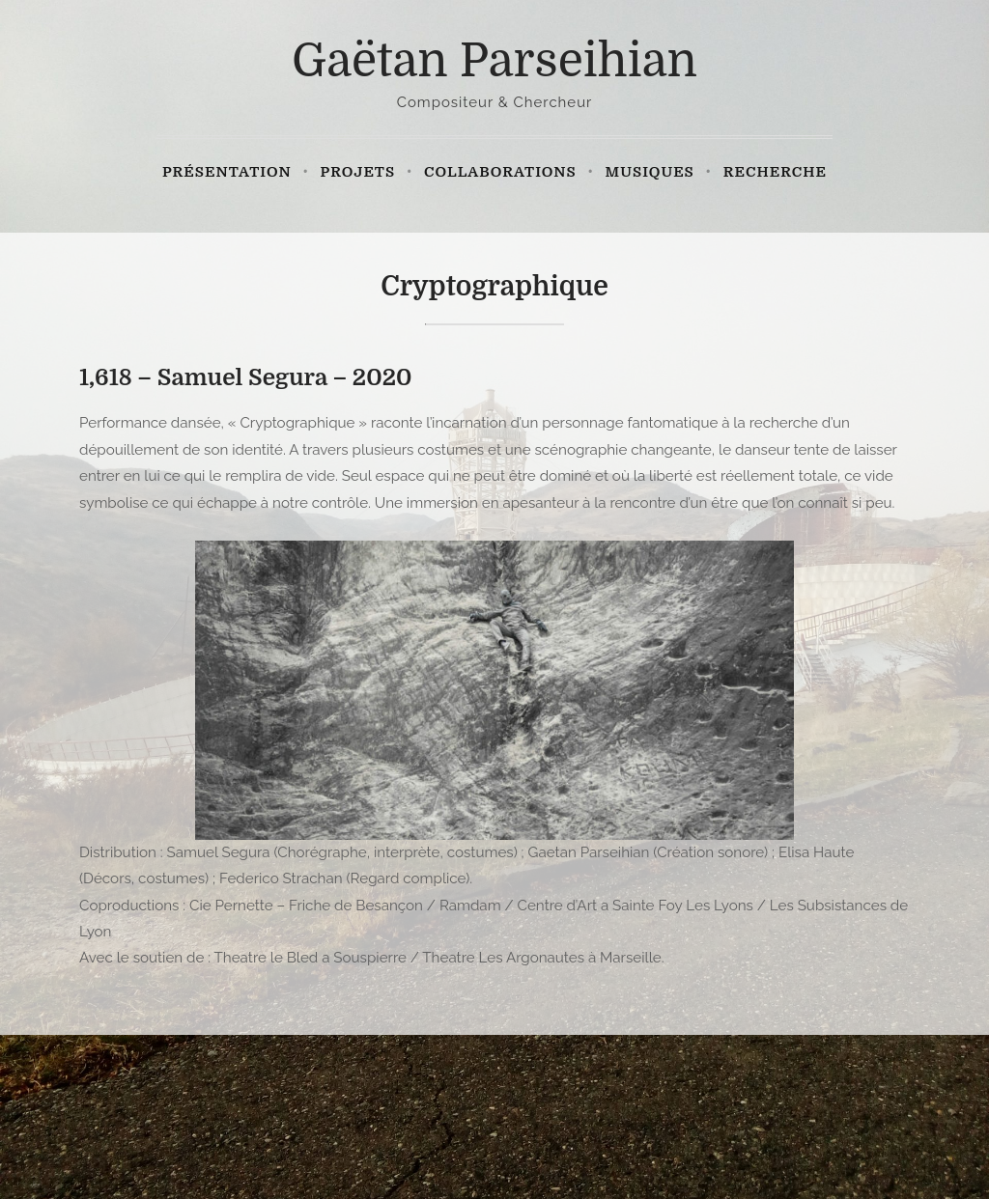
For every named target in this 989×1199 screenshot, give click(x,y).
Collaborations (500, 172)
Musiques (650, 172)
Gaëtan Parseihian (494, 61)
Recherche (775, 172)
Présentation (227, 172)
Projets (358, 172)
